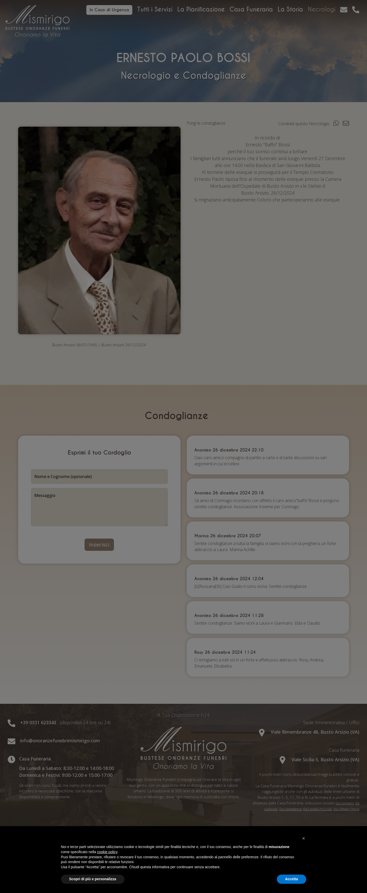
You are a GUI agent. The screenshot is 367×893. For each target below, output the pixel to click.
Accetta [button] (291, 879)
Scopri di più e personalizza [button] (92, 879)
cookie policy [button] (107, 852)
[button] (304, 838)
